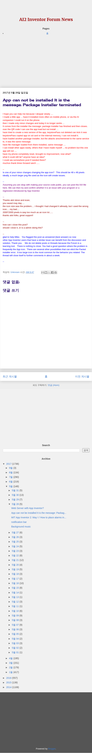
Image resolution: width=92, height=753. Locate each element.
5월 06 (15, 629)
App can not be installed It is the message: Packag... (38, 513)
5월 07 (15, 624)
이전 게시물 (82, 376)
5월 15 (15, 587)
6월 (11, 481)
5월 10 (15, 611)
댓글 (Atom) (53, 385)
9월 (11, 468)
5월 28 (15, 504)
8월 (11, 472)
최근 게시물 (10, 376)
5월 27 (15, 532)
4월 (11, 658)
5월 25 (15, 541)
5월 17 (15, 578)
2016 (9, 678)
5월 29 (15, 499)
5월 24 (15, 546)
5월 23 (15, 551)
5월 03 (15, 643)
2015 (9, 682)
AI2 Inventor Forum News (46, 19)
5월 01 (15, 652)
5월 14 (15, 592)
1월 (11, 672)
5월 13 (15, 597)
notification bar (19, 522)
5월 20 (15, 564)
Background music (21, 526)
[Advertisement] (46, 59)
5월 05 (15, 634)
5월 (11, 486)
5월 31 (15, 490)
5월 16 (15, 583)
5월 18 (15, 574)
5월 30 (15, 495)
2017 (9, 463)
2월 (11, 667)
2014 (9, 687)
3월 (11, 663)
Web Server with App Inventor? (27, 508)
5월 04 (15, 638)
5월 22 (15, 555)
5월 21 (15, 560)
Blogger (52, 748)
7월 (11, 477)
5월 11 (15, 606)
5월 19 (15, 569)
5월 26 (15, 537)
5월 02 (15, 647)
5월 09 (15, 615)
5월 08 (15, 620)
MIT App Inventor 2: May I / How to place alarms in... (38, 517)
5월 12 (15, 601)
